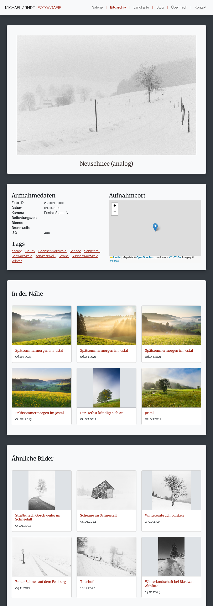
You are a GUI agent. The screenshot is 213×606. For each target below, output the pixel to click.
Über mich (179, 7)
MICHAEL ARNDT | (33, 7)
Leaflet (115, 257)
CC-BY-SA (175, 257)
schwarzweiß (46, 256)
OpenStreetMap (145, 257)
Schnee (75, 251)
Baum (30, 251)
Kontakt (200, 7)
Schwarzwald (22, 256)
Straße (64, 256)
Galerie (97, 7)
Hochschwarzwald (52, 251)
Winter (17, 261)
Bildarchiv (118, 7)
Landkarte (141, 7)
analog (17, 251)
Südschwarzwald (85, 256)
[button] (155, 227)
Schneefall (92, 251)
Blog (160, 7)
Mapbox (114, 261)
